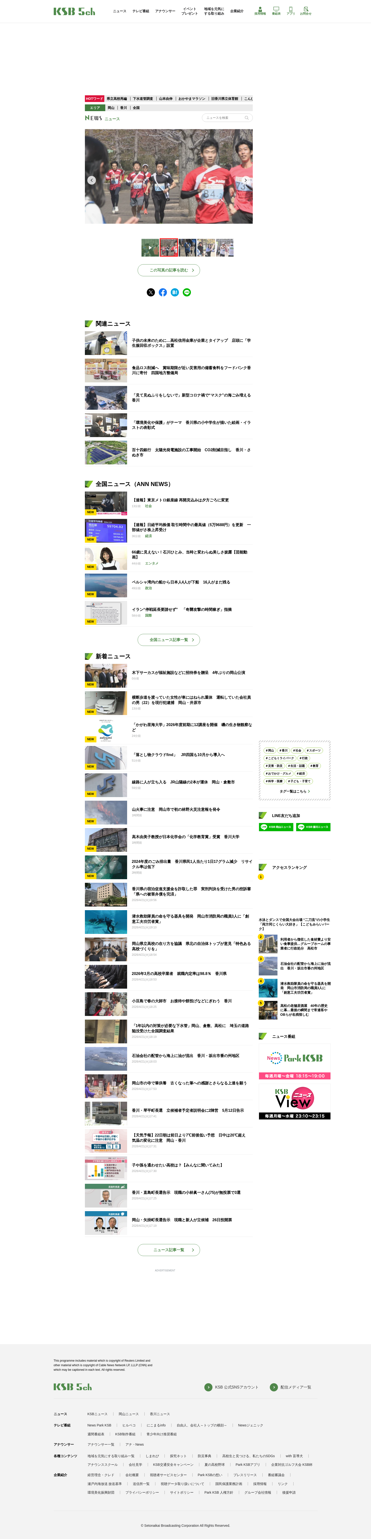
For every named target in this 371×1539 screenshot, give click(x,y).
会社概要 (132, 1475)
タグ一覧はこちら (293, 791)
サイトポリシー (182, 1492)
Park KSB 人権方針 (219, 1492)
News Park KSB (100, 1425)
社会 (298, 750)
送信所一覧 (141, 1484)
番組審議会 (276, 1475)
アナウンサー (165, 11)
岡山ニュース (129, 1414)
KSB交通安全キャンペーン (173, 1465)
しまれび (152, 1456)
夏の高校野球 (215, 1465)
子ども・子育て (300, 781)
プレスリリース (245, 1475)
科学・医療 (275, 781)
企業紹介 (237, 11)
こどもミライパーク (281, 758)
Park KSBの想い (210, 1475)
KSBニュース (98, 1414)
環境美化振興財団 (101, 1492)
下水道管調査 (143, 99)
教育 (315, 766)
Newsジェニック (250, 1425)
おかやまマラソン (192, 99)
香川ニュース (160, 1414)
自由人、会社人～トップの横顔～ (202, 1425)
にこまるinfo (156, 1425)
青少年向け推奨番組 (162, 1434)
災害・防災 (275, 766)
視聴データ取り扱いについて (182, 1484)
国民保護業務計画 (228, 1484)
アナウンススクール (103, 1465)
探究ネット (178, 1456)
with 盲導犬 (294, 1456)
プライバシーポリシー (142, 1492)
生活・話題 (297, 766)
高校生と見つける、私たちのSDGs (248, 1456)
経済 (302, 773)
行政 (305, 758)
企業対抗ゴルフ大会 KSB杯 (291, 1465)
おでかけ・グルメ (279, 773)
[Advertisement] (185, 49)
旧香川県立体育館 (224, 99)
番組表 (276, 11)
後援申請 (289, 1492)
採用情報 (260, 11)
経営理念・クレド (101, 1475)
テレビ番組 (140, 11)
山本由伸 (166, 99)
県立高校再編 (117, 99)
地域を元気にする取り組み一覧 (111, 1456)
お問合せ (306, 11)
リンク (283, 1484)
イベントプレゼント (189, 11)
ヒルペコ (129, 1425)
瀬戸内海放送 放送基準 (105, 1484)
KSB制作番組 (125, 1434)
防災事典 (204, 1456)
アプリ (291, 11)
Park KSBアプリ (248, 1465)
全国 (136, 108)
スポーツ (315, 750)
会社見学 (135, 1465)
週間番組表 (96, 1434)
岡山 (111, 108)
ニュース (119, 11)
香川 (123, 108)
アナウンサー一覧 (101, 1444)
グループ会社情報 (257, 1492)
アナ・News (134, 1444)
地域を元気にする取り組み (214, 11)
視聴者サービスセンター (168, 1475)
